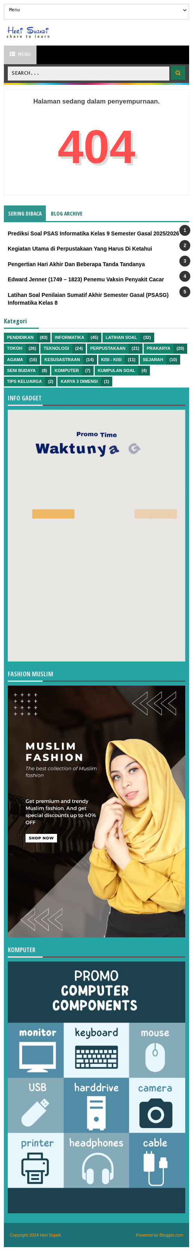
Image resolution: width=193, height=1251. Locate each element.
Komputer (66, 370)
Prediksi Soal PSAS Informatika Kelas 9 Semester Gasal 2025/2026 (93, 233)
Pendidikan (20, 337)
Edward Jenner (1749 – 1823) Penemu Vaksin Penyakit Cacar (86, 279)
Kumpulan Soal (117, 370)
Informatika (69, 337)
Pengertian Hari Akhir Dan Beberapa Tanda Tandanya (76, 264)
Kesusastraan (62, 359)
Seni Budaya (21, 370)
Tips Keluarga (24, 381)
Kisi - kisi (111, 359)
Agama (15, 359)
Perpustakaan (107, 348)
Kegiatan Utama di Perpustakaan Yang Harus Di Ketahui (80, 249)
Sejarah (153, 359)
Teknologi (56, 348)
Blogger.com (171, 1235)
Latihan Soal (121, 337)
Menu (20, 54)
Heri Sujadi (50, 1235)
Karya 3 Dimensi (79, 381)
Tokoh (15, 348)
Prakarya (158, 348)
